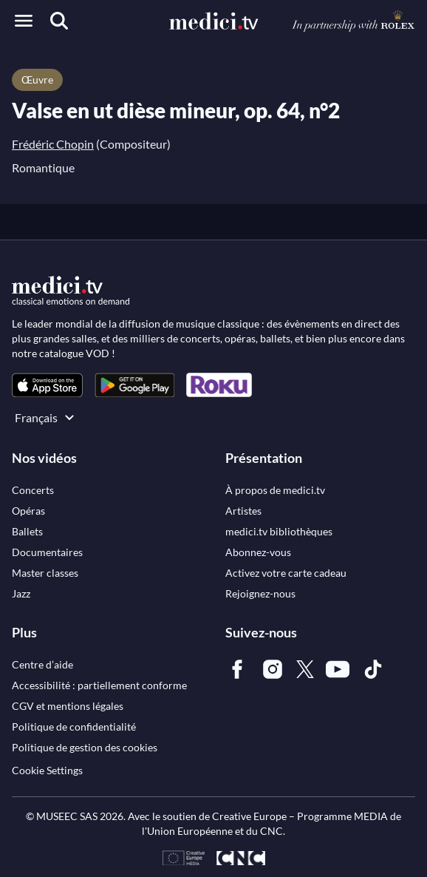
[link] (47, 385)
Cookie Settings (47, 770)
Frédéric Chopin (53, 144)
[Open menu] (23, 21)
